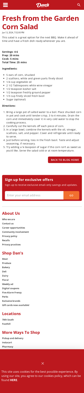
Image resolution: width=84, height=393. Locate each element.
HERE (13, 380)
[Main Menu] (5, 4)
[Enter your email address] (41, 195)
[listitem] (8, 219)
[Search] (78, 4)
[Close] (43, 363)
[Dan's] (42, 5)
